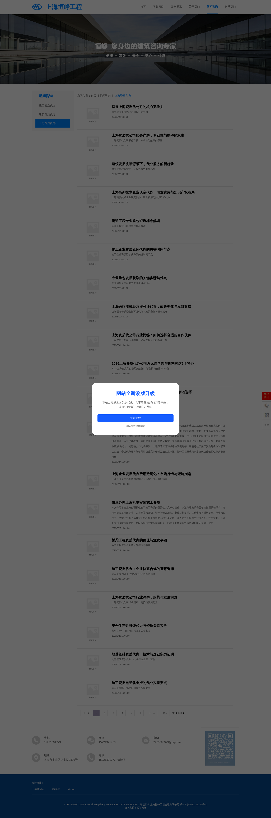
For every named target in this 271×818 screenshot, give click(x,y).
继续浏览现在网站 (135, 426)
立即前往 (135, 418)
